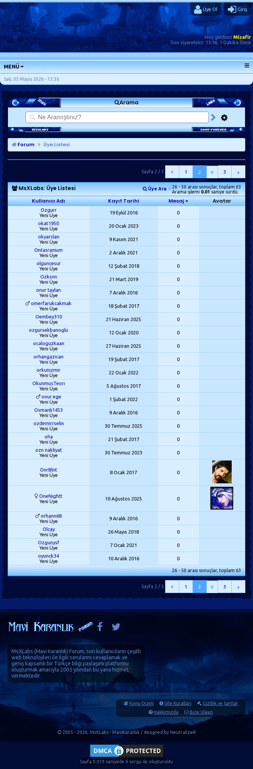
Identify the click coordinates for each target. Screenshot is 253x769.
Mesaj (176, 201)
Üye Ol (205, 9)
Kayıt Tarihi (123, 201)
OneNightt (50, 496)
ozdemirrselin (48, 423)
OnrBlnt (48, 469)
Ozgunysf (48, 542)
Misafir (242, 37)
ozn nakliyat (48, 449)
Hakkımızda (166, 712)
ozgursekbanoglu (48, 330)
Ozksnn (48, 276)
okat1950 (48, 223)
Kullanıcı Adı (48, 201)
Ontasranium (48, 250)
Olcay (49, 529)
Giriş (237, 9)
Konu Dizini (141, 703)
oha (49, 436)
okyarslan (48, 236)
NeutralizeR (183, 732)
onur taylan (48, 290)
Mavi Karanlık (51, 651)
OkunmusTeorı (48, 383)
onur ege (51, 396)
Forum (23, 144)
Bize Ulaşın (201, 712)
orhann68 (51, 515)
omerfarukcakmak (51, 303)
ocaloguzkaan (48, 343)
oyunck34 (48, 555)
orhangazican (48, 356)
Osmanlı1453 (48, 409)
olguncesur (49, 263)
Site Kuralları (177, 703)
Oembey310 (48, 316)
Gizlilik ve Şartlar (220, 703)
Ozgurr (49, 210)
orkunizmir (48, 370)
